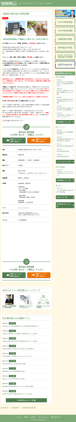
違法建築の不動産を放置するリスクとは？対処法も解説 (17, 386)
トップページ (18, 417)
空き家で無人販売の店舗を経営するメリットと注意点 (17, 393)
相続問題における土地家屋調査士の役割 (13, 371)
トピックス (12, 368)
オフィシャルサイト (23, 207)
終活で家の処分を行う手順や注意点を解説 (14, 363)
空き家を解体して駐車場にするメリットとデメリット (17, 356)
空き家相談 (12, 323)
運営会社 (26, 417)
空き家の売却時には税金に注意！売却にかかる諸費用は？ (18, 348)
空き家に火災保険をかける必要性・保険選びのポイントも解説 (19, 333)
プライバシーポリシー (43, 417)
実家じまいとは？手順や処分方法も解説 (13, 378)
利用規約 (33, 417)
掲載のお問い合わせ (56, 417)
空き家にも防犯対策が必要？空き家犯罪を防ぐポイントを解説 (19, 341)
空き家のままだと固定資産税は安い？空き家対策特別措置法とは (20, 326)
